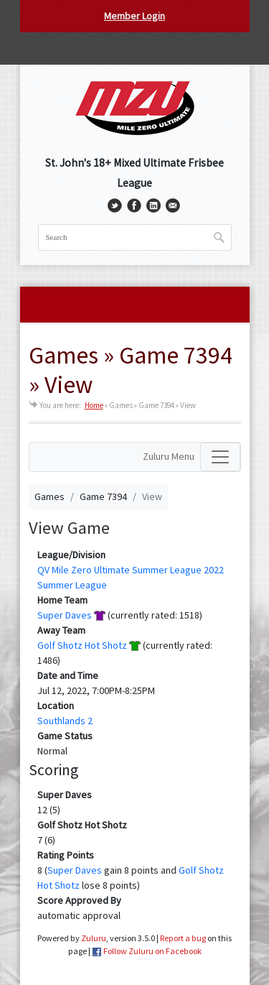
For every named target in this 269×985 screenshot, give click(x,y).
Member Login (134, 15)
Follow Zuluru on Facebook (152, 950)
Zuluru (93, 938)
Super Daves (64, 615)
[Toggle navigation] (220, 457)
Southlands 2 (65, 720)
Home (94, 405)
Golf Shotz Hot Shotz (82, 645)
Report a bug (183, 938)
